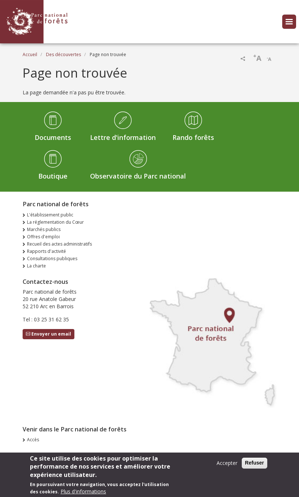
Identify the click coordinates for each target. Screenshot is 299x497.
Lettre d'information (123, 137)
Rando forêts (193, 137)
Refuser (254, 466)
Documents (53, 137)
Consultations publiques (52, 258)
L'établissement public (50, 215)
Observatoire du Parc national (138, 176)
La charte (36, 266)
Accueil (30, 54)
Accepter (227, 466)
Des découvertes (63, 54)
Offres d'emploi (43, 237)
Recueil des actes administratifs (59, 244)
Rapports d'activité (46, 251)
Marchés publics (44, 229)
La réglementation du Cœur (55, 222)
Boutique (52, 176)
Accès (33, 440)
